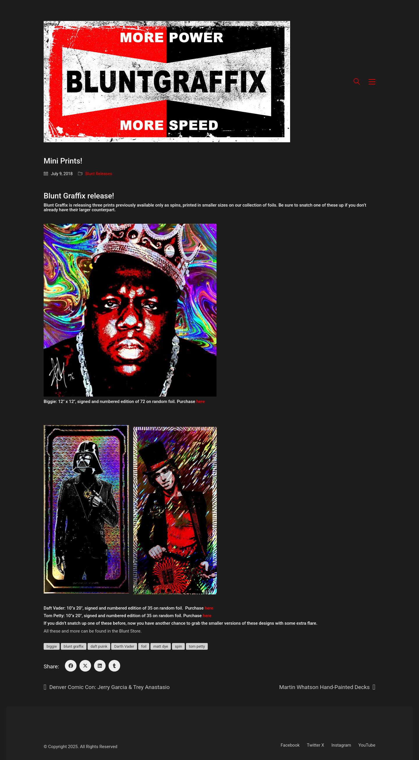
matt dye (160, 646)
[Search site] (357, 82)
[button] (372, 82)
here (200, 401)
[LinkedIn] (100, 666)
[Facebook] (71, 666)
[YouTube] (366, 745)
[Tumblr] (114, 666)
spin (178, 646)
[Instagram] (341, 745)
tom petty (197, 646)
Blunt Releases (98, 173)
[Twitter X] (85, 666)
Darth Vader (124, 646)
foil (143, 646)
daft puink (98, 646)
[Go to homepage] (167, 81)
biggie (52, 646)
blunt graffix (74, 646)
